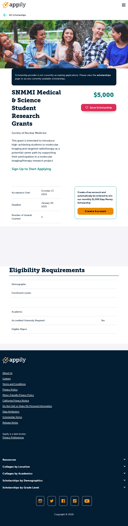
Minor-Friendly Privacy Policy (18, 395)
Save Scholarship (99, 107)
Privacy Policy (10, 389)
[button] (88, 107)
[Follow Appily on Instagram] (40, 501)
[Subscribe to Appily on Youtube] (87, 501)
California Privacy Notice (15, 400)
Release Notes (10, 422)
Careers (6, 378)
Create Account (95, 211)
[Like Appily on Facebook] (63, 501)
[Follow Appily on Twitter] (52, 501)
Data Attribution (10, 411)
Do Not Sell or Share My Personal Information (27, 406)
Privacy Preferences (13, 437)
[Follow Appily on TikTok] (75, 501)
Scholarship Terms (12, 417)
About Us (7, 373)
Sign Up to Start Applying (31, 169)
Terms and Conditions (14, 384)
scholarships (104, 75)
